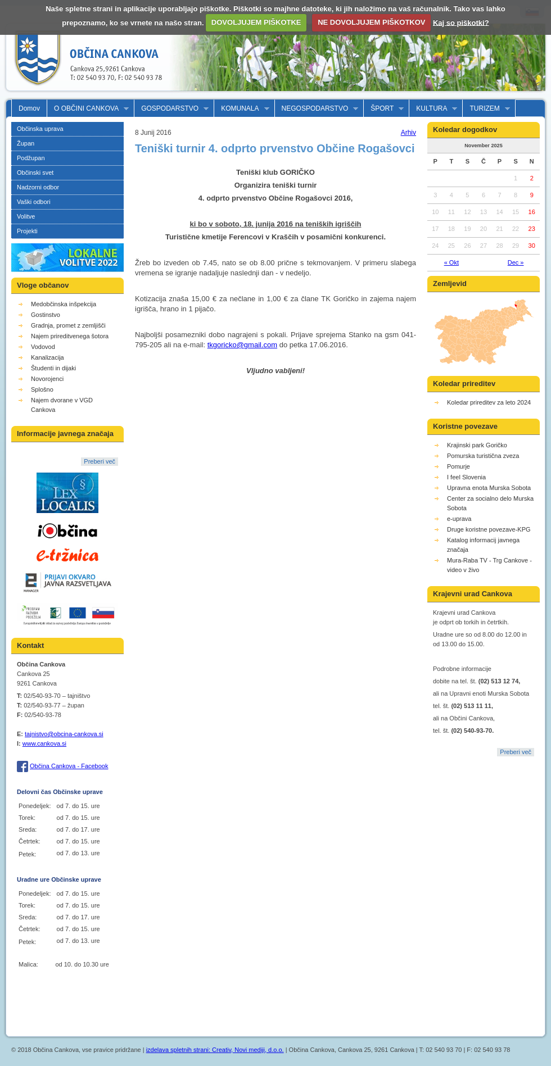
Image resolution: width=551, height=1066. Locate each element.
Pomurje (458, 466)
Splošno (42, 389)
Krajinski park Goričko (477, 445)
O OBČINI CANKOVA (88, 109)
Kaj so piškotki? (461, 22)
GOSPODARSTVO (171, 109)
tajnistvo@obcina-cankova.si (64, 734)
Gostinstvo (45, 314)
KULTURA (433, 109)
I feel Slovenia (466, 477)
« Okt (451, 262)
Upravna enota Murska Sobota (489, 487)
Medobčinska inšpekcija (63, 304)
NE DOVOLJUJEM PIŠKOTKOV (371, 22)
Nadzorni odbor (38, 187)
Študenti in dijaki (53, 368)
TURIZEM (486, 109)
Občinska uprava (40, 128)
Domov (29, 108)
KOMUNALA (241, 109)
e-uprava (459, 518)
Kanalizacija (47, 357)
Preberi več (99, 461)
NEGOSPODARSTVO (317, 109)
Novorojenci (47, 378)
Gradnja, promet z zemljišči (68, 325)
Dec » (516, 262)
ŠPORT (384, 109)
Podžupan (31, 158)
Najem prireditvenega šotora (70, 336)
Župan (25, 143)
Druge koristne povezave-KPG (489, 529)
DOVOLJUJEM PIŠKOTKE (256, 22)
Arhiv (408, 133)
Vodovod (43, 346)
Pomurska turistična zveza (483, 455)
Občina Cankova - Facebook (69, 766)
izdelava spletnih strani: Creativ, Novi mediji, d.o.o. (215, 1049)
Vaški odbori (34, 201)
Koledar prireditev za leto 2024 (489, 402)
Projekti (27, 231)
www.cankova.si (44, 743)
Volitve (26, 216)
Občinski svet (35, 172)
